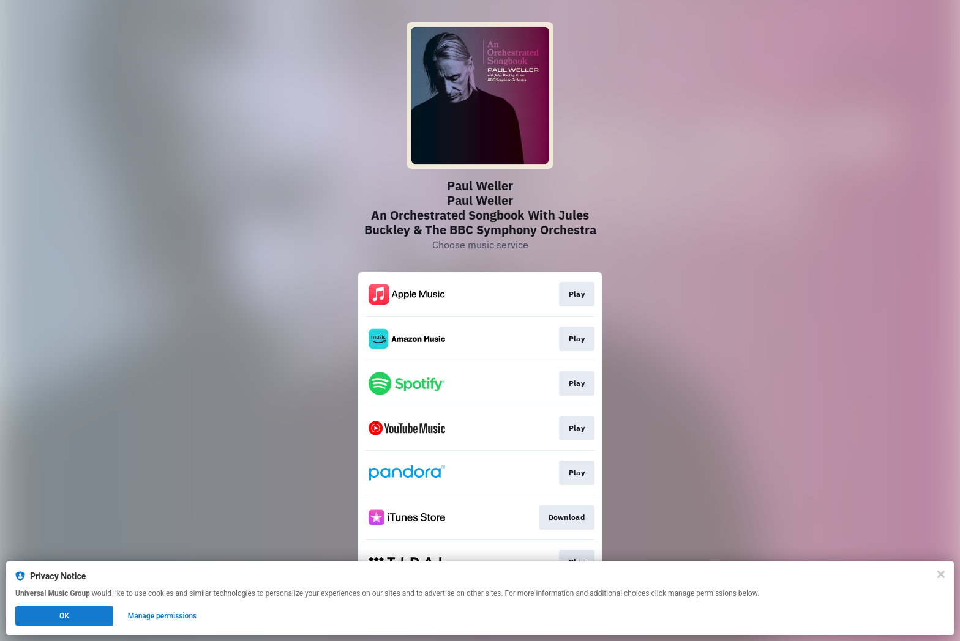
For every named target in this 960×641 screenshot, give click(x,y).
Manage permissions (162, 616)
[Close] (941, 574)
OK (64, 616)
